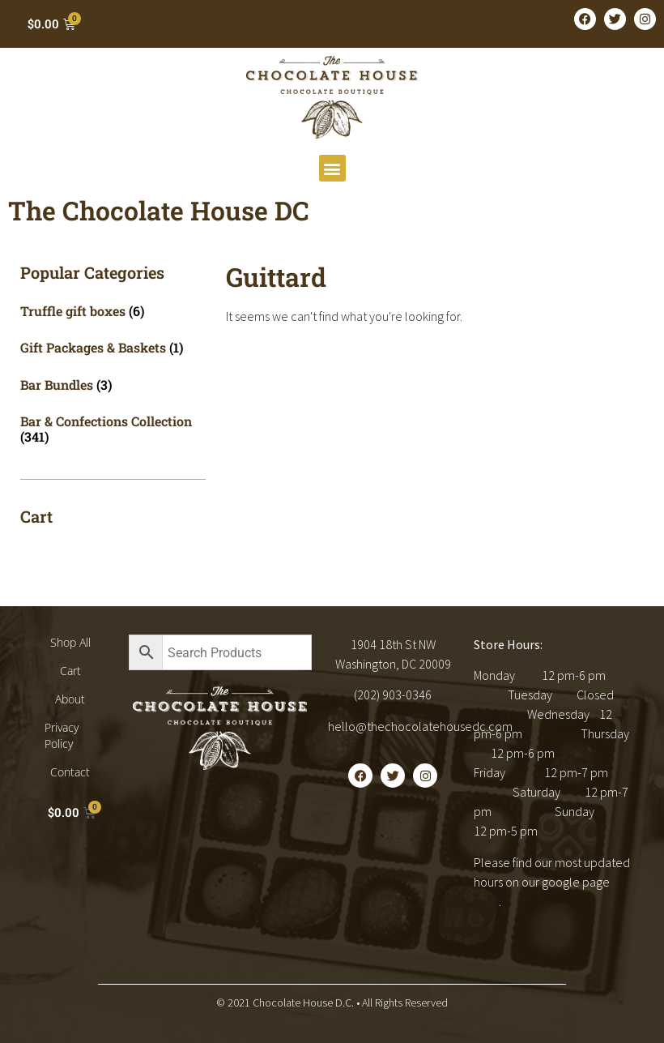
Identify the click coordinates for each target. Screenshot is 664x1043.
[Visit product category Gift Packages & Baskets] (113, 347)
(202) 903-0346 (393, 694)
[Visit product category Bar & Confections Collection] (113, 429)
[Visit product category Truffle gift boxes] (113, 311)
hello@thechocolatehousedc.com (420, 726)
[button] (332, 168)
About (70, 699)
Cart (70, 670)
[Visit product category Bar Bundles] (113, 384)
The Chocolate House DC (158, 210)
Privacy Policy (62, 735)
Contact (70, 772)
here (486, 901)
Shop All (70, 642)
